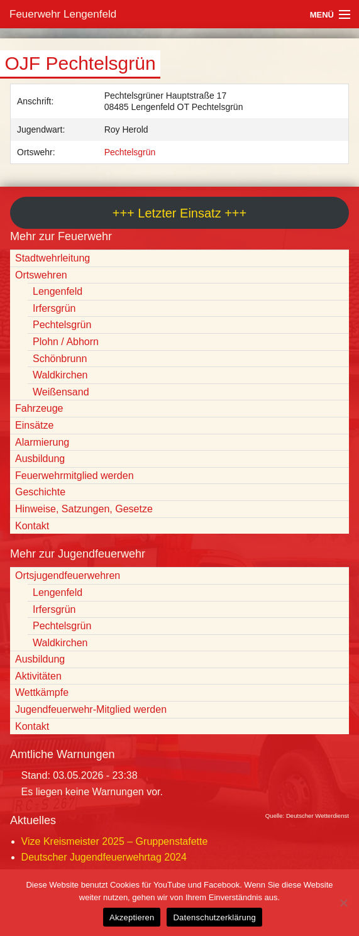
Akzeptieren (131, 917)
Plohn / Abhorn (66, 341)
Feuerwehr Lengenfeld (62, 14)
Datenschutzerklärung (214, 917)
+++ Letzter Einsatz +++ (179, 213)
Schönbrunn (60, 358)
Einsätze (34, 425)
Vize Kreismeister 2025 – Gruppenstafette (114, 841)
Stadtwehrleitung (52, 258)
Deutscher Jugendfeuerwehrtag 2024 (104, 857)
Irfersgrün (54, 308)
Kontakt (32, 525)
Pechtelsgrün (130, 152)
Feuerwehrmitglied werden (74, 475)
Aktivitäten (38, 676)
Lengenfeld (57, 291)
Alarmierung (42, 442)
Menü (322, 14)
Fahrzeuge (39, 408)
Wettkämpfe (42, 692)
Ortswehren (41, 275)
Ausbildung (40, 458)
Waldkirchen (60, 375)
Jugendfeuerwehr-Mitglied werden (91, 709)
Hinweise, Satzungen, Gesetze (84, 509)
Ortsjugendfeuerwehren (67, 575)
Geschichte (40, 492)
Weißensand (61, 392)
